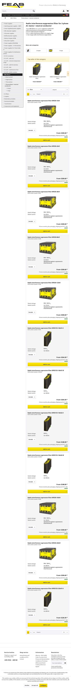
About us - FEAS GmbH (41, 655)
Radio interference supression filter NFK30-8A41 (44, 237)
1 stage (8, 89)
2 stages (8, 87)
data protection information (57, 667)
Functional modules (8, 100)
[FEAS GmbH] (64, 15)
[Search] (34, 11)
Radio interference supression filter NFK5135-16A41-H (46, 328)
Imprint (33, 15)
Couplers (5, 95)
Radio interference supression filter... (37, 77)
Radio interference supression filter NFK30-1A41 (44, 101)
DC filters (5, 92)
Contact (27, 15)
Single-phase (8, 78)
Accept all (35, 685)
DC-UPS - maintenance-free (10, 68)
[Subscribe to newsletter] (65, 663)
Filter (30, 89)
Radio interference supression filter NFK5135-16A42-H (46, 413)
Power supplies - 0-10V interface (11, 45)
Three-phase (8, 80)
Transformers (7, 102)
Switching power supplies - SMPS (11, 26)
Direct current (8, 75)
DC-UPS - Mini (6, 66)
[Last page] (34, 94)
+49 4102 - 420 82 (10, 660)
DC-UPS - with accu (8, 57)
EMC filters (6, 73)
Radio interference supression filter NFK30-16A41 (44, 497)
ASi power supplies (8, 33)
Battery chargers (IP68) (9, 38)
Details (32, 130)
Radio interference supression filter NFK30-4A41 (44, 192)
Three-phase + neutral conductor (10, 83)
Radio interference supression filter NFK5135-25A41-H (46, 588)
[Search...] (19, 11)
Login (9, 15)
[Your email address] (57, 663)
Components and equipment (10, 104)
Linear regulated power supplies (11, 28)
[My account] (63, 11)
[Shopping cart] (67, 11)
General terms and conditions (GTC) (24, 656)
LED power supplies (8, 40)
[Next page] (31, 94)
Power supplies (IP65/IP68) (10, 43)
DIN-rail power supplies (9, 31)
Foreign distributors (18, 15)
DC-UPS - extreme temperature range (11, 60)
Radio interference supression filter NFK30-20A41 (44, 543)
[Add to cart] (48, 140)
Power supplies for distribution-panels (11, 51)
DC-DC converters (8, 54)
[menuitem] (19, 11)
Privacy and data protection (42, 659)
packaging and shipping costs (41, 672)
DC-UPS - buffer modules (9, 70)
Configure (43, 685)
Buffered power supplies (9, 36)
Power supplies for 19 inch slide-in (12, 48)
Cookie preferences (41, 664)
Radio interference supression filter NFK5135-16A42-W (46, 455)
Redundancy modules (9, 97)
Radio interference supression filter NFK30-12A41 (44, 283)
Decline (27, 685)
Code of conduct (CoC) (41, 657)
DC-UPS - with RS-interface (10, 63)
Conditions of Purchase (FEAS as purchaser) (41, 662)
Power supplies (7, 23)
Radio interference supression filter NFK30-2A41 (44, 146)
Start (4, 15)
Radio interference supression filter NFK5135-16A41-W (46, 370)
